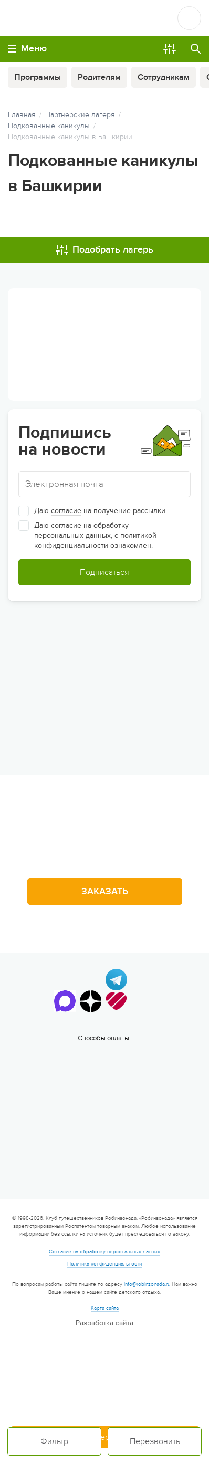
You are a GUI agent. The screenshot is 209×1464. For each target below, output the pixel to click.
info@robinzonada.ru (147, 1284)
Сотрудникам (164, 77)
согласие (66, 510)
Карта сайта (105, 1308)
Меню (27, 48)
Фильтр (54, 1441)
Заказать (104, 891)
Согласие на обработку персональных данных (104, 1252)
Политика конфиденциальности (104, 1264)
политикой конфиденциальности (95, 540)
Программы (37, 77)
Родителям (99, 77)
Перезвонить (155, 1441)
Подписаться (104, 572)
